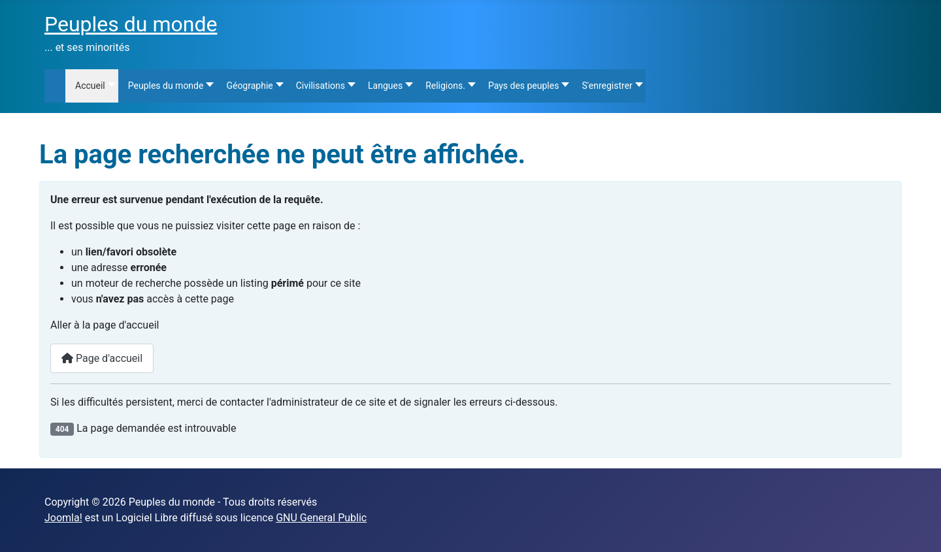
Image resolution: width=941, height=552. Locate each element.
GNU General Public (321, 517)
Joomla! (63, 517)
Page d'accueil (101, 358)
